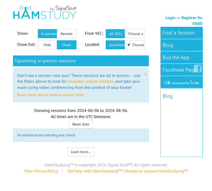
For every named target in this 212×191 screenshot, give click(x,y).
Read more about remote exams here (50, 94)
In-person (49, 33)
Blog (168, 45)
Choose (135, 33)
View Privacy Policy (41, 170)
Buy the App (176, 57)
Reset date (80, 124)
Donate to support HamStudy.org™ (156, 170)
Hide (47, 44)
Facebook (180, 68)
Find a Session (179, 32)
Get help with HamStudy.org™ (94, 170)
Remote (66, 33)
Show (66, 44)
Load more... (81, 151)
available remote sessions (91, 81)
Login (170, 17)
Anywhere (117, 44)
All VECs (115, 33)
